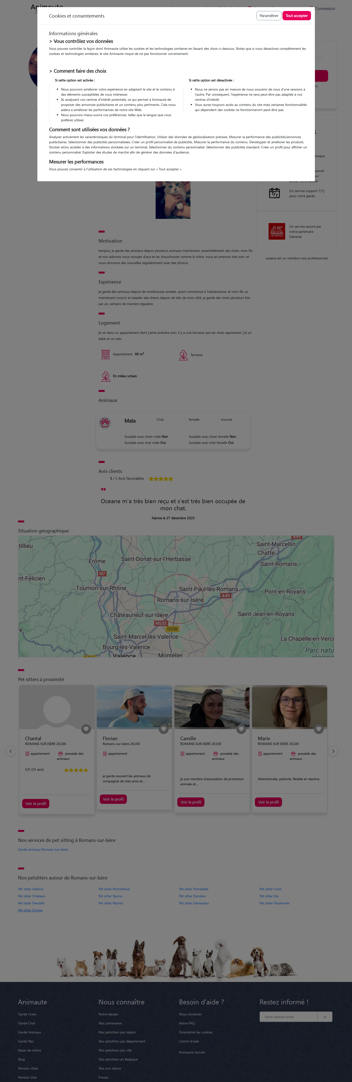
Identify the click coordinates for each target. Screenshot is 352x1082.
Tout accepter (297, 15)
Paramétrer (269, 15)
